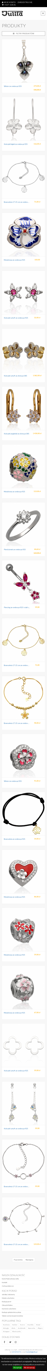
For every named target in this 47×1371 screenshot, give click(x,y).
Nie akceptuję (29, 1367)
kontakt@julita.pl (31, 1352)
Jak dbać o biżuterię (8, 1294)
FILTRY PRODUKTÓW (23, 33)
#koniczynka (16, 1331)
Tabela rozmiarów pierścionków (12, 1316)
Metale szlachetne (8, 1298)
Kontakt (4, 1282)
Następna (29, 1260)
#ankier (14, 1325)
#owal (38, 1325)
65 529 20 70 (16, 1352)
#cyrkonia (6, 1325)
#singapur (6, 1331)
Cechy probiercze (8, 1286)
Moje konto (9, 2)
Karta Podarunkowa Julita (10, 1279)
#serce (22, 1325)
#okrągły (6, 1328)
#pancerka (31, 1328)
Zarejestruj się (25, 2)
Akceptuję (17, 1367)
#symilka (30, 1325)
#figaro (40, 1328)
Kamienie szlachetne (9, 1309)
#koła (13, 1328)
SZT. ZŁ (9, 5)
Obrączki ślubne (7, 1305)
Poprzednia (18, 1260)
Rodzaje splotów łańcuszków (11, 1312)
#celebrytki (21, 1328)
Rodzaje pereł (6, 1302)
